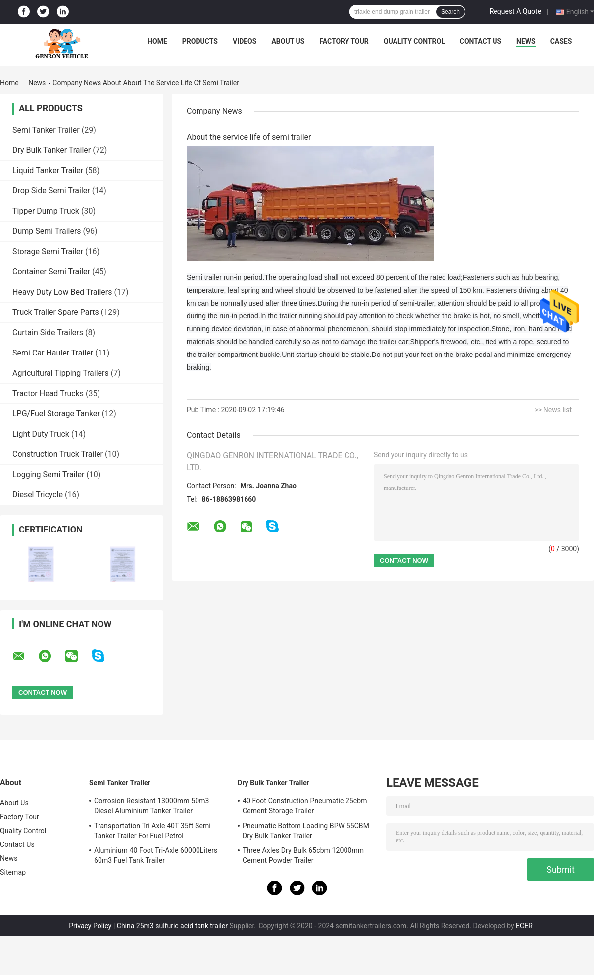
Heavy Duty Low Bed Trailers (62, 292)
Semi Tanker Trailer (46, 129)
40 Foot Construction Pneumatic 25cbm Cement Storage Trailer (305, 806)
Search (450, 11)
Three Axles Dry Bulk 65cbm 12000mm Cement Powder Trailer (303, 855)
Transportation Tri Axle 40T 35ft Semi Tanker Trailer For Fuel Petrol (152, 831)
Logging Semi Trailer (48, 474)
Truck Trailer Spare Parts (55, 312)
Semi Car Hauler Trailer (52, 352)
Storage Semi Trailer (47, 251)
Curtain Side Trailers (47, 332)
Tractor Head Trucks (48, 393)
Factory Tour (344, 41)
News (526, 41)
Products (200, 41)
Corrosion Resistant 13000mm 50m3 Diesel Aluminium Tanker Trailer (151, 806)
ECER (524, 926)
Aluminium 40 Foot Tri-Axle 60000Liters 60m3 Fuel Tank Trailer (155, 855)
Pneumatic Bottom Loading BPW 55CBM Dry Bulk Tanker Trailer (306, 831)
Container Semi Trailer (51, 271)
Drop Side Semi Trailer (51, 190)
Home (157, 41)
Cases (561, 41)
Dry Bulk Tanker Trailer (51, 150)
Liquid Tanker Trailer (47, 170)
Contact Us (480, 41)
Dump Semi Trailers (46, 231)
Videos (245, 41)
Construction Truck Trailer (57, 454)
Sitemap (13, 872)
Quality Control (414, 41)
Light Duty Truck (40, 434)
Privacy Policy (90, 926)
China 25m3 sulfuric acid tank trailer (172, 926)
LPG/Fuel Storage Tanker (56, 413)
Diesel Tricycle (37, 494)
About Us (287, 41)
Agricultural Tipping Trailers (60, 373)
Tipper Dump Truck (45, 211)
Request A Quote (515, 11)
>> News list (553, 410)
